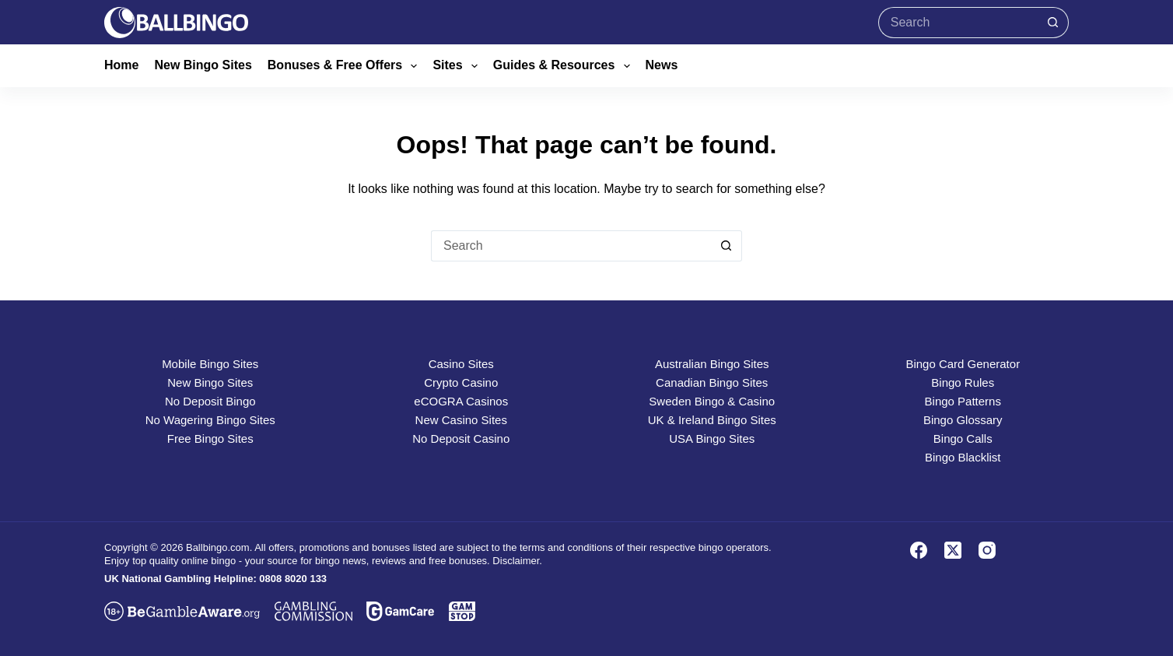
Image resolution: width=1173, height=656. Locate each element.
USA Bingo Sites (712, 438)
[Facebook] (918, 550)
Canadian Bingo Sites (712, 382)
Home (121, 65)
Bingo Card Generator (962, 363)
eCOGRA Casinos (461, 401)
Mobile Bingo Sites (210, 363)
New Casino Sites (461, 419)
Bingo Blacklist (963, 457)
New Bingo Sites (202, 65)
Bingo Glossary (963, 419)
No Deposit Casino (460, 438)
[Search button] (1053, 22)
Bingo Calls (963, 438)
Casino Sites (461, 363)
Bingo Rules (962, 382)
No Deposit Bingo (210, 401)
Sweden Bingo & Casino (712, 401)
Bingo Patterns (963, 401)
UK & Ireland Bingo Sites (712, 419)
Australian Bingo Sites (712, 363)
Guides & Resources (564, 66)
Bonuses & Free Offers (346, 66)
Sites (457, 66)
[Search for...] (958, 22)
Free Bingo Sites (210, 438)
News (662, 65)
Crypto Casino (461, 382)
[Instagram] (987, 550)
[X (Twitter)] (952, 550)
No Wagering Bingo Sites (210, 419)
